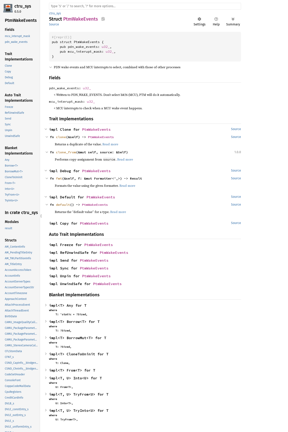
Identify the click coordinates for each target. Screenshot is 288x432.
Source (54, 24)
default (63, 205)
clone (61, 137)
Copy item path (103, 18)
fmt (59, 178)
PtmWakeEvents (96, 129)
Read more (110, 144)
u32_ (106, 47)
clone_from (66, 152)
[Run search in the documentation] (145, 6)
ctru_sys (22, 6)
